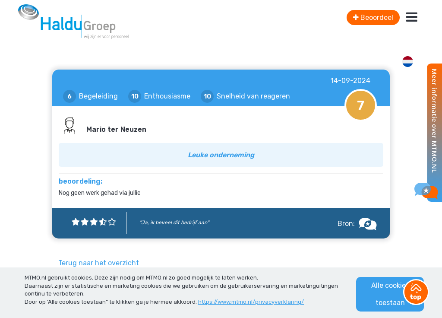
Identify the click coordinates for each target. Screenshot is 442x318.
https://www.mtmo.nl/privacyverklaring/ (251, 302)
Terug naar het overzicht (98, 263)
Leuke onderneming (221, 155)
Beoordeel (373, 17)
